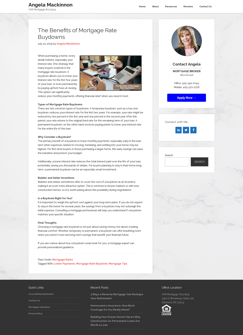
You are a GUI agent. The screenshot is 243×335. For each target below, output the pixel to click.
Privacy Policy (36, 313)
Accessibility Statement (41, 294)
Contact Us (34, 300)
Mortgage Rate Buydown (92, 263)
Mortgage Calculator (39, 307)
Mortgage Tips (118, 263)
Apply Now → (186, 98)
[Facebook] (193, 130)
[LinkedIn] (178, 130)
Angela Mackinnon (51, 5)
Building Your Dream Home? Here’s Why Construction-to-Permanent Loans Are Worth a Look (115, 320)
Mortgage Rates (62, 259)
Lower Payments (64, 263)
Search (169, 155)
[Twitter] (186, 130)
